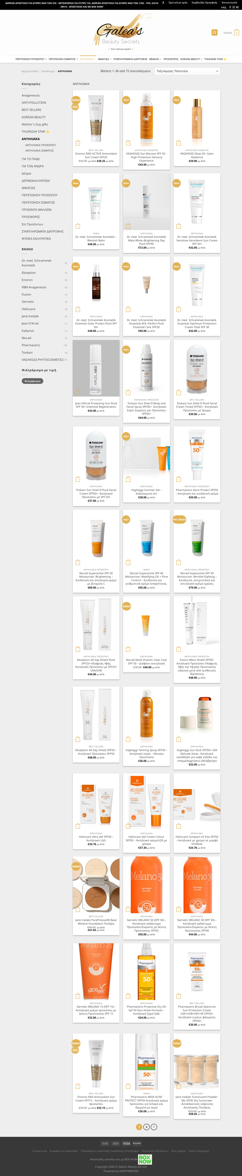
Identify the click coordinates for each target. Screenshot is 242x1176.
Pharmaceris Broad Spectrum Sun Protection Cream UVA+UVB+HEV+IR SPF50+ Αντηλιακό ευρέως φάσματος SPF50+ (197, 1013)
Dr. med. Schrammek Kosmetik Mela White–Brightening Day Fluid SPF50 (146, 240)
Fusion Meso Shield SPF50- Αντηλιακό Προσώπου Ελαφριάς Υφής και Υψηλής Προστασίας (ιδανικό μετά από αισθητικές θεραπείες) (196, 667)
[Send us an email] (237, 7)
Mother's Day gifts (35, 124)
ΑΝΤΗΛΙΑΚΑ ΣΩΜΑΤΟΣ (39, 150)
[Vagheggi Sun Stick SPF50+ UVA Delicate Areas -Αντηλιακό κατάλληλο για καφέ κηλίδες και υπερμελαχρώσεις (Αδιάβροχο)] (197, 715)
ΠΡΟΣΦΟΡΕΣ (171, 59)
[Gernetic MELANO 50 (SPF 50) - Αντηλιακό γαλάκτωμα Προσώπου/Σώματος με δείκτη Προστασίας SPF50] (146, 884)
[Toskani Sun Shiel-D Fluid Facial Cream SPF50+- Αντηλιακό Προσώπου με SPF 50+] (96, 454)
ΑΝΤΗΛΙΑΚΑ (88, 59)
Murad (26, 338)
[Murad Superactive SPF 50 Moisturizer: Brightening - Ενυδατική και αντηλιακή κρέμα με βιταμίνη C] (96, 538)
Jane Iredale (30, 316)
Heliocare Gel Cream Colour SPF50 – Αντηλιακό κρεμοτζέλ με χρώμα (146, 840)
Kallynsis (28, 330)
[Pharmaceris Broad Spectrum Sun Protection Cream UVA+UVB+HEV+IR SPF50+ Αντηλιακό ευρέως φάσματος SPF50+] (197, 971)
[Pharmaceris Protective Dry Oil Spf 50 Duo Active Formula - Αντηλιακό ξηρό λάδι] (146, 971)
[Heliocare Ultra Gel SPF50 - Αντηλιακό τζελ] (96, 801)
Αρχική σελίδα (30, 71)
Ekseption (29, 273)
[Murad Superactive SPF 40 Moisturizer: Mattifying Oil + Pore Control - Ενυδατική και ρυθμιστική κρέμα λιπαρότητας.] (146, 538)
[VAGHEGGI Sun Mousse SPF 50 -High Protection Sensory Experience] (146, 118)
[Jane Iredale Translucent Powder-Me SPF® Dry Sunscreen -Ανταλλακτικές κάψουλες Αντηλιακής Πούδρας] (197, 1062)
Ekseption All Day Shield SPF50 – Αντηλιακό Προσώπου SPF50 (96, 751)
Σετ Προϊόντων (32, 224)
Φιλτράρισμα (32, 380)
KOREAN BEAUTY (191, 59)
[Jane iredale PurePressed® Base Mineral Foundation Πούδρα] (96, 884)
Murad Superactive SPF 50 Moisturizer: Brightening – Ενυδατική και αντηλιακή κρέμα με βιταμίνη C (96, 579)
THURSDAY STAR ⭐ (215, 59)
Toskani (27, 352)
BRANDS (155, 59)
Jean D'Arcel (30, 323)
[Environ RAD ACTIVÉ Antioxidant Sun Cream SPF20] (96, 118)
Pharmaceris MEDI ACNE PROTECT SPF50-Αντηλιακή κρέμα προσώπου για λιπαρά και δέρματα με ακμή (146, 1102)
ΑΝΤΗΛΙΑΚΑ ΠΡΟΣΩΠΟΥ (40, 145)
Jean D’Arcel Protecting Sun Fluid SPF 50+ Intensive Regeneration (96, 405)
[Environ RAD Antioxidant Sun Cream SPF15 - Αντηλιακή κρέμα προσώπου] (96, 1062)
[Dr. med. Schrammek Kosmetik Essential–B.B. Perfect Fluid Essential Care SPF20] (146, 285)
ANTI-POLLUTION (34, 102)
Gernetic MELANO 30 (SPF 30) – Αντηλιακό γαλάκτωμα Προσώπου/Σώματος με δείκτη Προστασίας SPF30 (197, 925)
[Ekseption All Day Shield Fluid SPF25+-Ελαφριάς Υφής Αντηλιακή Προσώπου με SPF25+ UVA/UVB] (96, 624)
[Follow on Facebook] (230, 7)
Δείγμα (26, 173)
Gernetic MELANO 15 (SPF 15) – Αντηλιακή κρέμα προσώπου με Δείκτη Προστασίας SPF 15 (96, 1010)
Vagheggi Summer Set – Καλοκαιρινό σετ (146, 491)
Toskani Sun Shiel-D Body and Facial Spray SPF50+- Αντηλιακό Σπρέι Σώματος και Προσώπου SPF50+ (146, 409)
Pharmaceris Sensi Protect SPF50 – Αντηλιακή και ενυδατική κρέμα (197, 491)
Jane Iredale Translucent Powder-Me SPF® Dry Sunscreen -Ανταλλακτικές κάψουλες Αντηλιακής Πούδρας (197, 1102)
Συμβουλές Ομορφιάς (204, 2)
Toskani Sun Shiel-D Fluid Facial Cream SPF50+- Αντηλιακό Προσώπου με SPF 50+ (96, 493)
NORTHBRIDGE (129, 1171)
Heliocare (28, 309)
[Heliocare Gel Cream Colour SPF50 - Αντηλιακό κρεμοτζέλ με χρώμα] (146, 801)
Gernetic (28, 301)
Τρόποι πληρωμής (198, 1151)
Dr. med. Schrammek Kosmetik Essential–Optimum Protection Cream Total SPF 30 (196, 323)
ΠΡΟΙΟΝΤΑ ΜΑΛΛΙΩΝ (36, 210)
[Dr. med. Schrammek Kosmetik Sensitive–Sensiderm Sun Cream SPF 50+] (197, 201)
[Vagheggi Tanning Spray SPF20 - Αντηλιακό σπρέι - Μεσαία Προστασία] (146, 715)
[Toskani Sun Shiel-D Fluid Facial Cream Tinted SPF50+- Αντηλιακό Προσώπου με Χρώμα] (197, 368)
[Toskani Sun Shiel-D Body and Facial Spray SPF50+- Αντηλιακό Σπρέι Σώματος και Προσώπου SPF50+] (146, 368)
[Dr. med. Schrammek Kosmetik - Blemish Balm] (96, 201)
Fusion (26, 294)
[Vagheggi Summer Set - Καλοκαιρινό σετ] (146, 454)
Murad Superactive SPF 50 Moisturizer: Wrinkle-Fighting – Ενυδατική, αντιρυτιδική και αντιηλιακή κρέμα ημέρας (197, 579)
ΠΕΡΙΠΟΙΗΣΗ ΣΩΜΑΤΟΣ (63, 59)
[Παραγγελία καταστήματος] (187, 71)
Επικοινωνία (229, 2)
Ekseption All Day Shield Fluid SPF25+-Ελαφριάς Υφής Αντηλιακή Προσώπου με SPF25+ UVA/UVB (96, 665)
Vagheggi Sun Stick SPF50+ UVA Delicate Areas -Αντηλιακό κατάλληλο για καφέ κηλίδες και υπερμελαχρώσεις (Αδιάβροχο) (197, 755)
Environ (27, 280)
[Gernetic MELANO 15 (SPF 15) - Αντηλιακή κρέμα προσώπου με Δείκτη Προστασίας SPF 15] (96, 971)
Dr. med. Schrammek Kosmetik (36, 262)
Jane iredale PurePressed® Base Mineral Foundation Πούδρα (96, 921)
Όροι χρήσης (178, 1151)
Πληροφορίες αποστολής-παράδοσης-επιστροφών (110, 1151)
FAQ (223, 7)
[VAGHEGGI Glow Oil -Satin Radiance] (197, 118)
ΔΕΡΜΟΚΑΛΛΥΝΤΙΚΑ (36, 180)
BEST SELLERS (31, 110)
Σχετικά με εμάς (178, 2)
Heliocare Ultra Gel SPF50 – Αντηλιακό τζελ (96, 838)
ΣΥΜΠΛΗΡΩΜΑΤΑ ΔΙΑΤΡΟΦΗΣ (130, 59)
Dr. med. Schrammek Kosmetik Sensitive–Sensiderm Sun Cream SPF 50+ (196, 240)
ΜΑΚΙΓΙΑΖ (105, 59)
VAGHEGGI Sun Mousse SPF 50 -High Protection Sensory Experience (146, 157)
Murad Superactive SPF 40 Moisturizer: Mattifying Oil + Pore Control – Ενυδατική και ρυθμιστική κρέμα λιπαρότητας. (146, 579)
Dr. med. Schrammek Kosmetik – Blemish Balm (96, 238)
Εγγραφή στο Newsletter (64, 1151)
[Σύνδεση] (163, 2)
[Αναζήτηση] (215, 32)
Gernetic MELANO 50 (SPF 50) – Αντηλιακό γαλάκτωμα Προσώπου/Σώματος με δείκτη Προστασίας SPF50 (146, 925)
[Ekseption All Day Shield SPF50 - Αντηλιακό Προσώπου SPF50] (96, 715)
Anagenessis (31, 95)
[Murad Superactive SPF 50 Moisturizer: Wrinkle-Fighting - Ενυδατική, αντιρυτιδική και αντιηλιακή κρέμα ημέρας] (197, 538)
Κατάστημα (48, 71)
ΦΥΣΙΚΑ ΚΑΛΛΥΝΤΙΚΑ (36, 238)
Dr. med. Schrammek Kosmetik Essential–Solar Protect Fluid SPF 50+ (96, 323)
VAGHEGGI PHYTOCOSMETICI (42, 360)
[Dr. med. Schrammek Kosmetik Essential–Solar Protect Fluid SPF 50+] (96, 285)
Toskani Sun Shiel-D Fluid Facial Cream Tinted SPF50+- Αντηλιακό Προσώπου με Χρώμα (197, 407)
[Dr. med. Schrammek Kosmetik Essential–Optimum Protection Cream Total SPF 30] (197, 285)
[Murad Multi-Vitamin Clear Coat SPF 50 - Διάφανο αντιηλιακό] (146, 624)
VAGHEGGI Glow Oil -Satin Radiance (196, 155)
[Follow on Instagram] (234, 7)
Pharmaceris (31, 345)
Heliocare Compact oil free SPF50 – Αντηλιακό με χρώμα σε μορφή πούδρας (197, 840)
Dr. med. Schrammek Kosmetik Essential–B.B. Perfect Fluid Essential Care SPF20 (146, 323)
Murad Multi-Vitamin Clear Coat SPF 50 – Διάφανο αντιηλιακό (146, 661)
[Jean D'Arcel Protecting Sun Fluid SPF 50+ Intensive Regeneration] (96, 368)
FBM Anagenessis (34, 287)
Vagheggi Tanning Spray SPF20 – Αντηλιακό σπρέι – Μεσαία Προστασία (146, 753)
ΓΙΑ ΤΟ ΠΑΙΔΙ (31, 159)
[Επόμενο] (154, 1127)
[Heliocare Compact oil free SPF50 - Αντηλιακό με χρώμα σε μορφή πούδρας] (197, 801)
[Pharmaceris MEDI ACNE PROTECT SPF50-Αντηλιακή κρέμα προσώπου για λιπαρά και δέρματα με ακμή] (146, 1062)
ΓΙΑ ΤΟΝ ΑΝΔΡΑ (33, 166)
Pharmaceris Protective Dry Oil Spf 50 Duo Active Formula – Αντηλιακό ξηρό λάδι (146, 1010)
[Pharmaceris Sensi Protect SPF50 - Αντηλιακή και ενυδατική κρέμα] (197, 454)
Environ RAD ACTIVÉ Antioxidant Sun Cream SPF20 (96, 155)
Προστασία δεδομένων (155, 1151)
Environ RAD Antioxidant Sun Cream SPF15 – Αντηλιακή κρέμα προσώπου (96, 1100)
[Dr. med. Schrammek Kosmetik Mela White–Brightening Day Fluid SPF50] (146, 201)
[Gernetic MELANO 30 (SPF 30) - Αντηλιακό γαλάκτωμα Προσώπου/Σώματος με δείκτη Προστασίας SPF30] (197, 884)
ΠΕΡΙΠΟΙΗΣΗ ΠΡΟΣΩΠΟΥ (31, 59)
